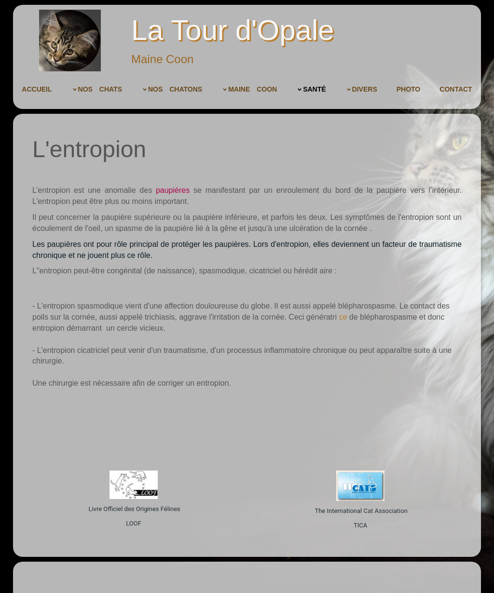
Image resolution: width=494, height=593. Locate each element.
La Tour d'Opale (232, 30)
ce (343, 317)
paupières (173, 190)
